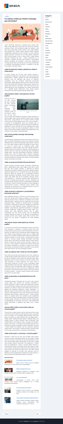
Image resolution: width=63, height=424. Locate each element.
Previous (6, 413)
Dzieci (46, 24)
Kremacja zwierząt (22, 209)
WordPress (26, 421)
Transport (47, 62)
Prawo (46, 48)
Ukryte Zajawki (48, 67)
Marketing (47, 33)
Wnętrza (47, 74)
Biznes (47, 19)
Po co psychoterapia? (21, 377)
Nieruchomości (49, 41)
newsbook (35, 421)
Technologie (48, 60)
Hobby (47, 29)
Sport (46, 57)
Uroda (46, 69)
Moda (46, 36)
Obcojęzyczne (48, 43)
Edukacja (47, 26)
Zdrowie (47, 76)
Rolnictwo (47, 52)
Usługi (7, 16)
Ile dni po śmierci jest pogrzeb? (23, 387)
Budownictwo (48, 22)
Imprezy (47, 31)
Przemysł (47, 50)
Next (38, 413)
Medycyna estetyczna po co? (23, 368)
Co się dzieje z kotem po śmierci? (24, 360)
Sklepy (47, 55)
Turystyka (47, 64)
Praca (46, 45)
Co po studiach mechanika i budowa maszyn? (27, 397)
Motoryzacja (48, 38)
